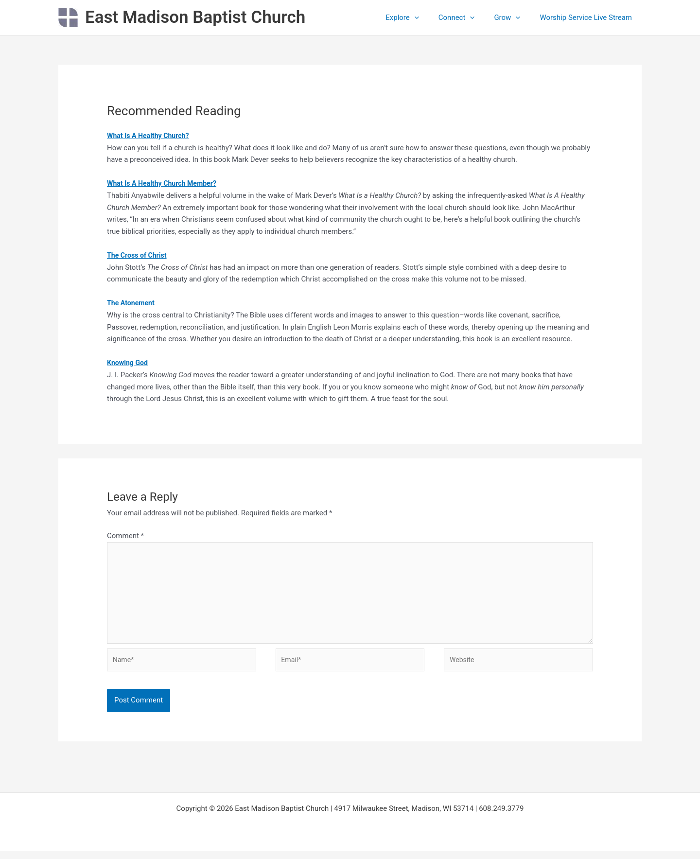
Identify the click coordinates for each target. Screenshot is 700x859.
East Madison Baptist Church (195, 17)
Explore (419, 17)
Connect (469, 17)
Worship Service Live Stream (588, 17)
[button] (431, 17)
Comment (125, 535)
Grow (514, 17)
